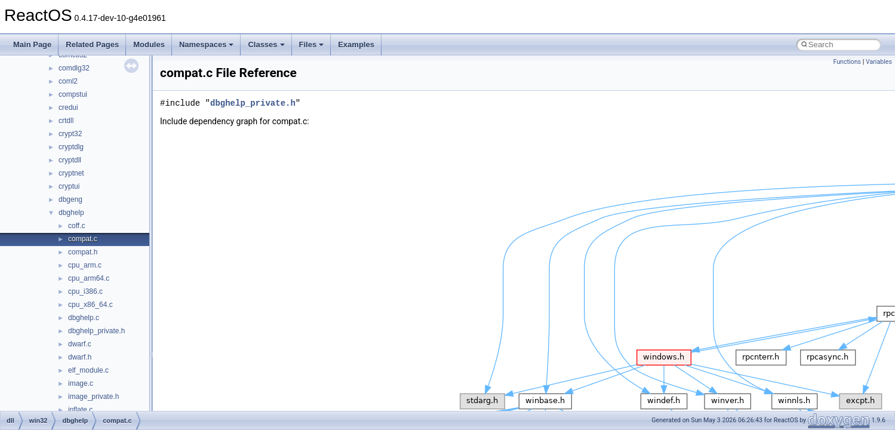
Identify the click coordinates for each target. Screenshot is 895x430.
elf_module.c (88, 370)
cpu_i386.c (85, 291)
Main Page (32, 44)
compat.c (82, 239)
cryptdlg (71, 147)
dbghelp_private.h (96, 331)
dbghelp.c (83, 318)
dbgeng (70, 199)
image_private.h (93, 396)
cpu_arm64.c (88, 278)
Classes (266, 44)
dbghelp (71, 212)
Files (311, 44)
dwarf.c (79, 344)
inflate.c (80, 410)
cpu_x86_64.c (90, 304)
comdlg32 (74, 68)
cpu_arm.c (85, 265)
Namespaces (206, 44)
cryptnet (71, 173)
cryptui (69, 186)
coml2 (68, 81)
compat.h (82, 252)
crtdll (66, 120)
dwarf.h (79, 357)
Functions (847, 62)
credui (68, 107)
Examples (356, 44)
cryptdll (70, 160)
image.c (80, 383)
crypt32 (70, 134)
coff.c (76, 226)
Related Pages (92, 44)
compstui (73, 94)
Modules (149, 44)
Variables (879, 62)
